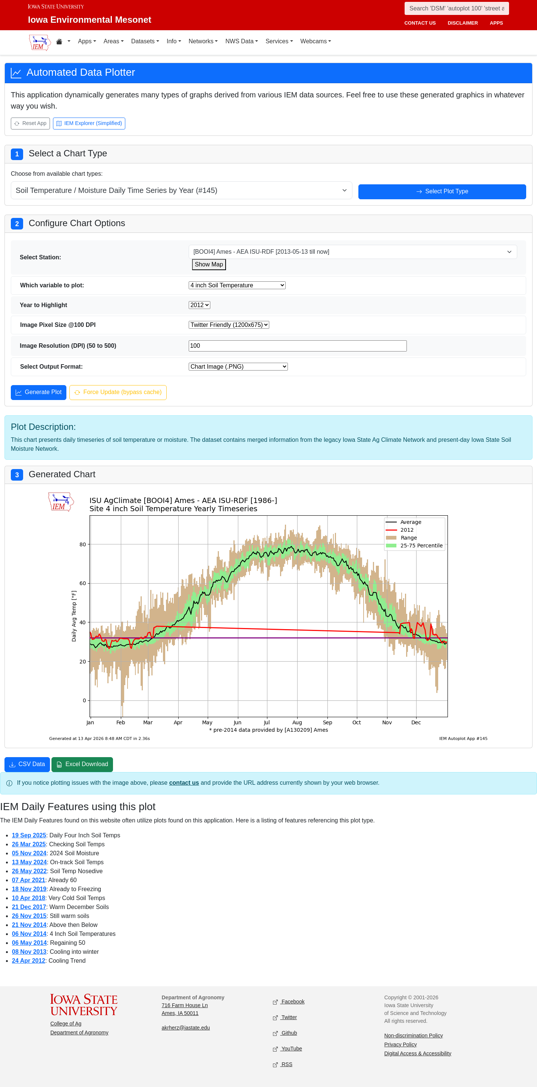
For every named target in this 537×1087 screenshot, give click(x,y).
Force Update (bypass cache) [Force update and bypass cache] (117, 392)
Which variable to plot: (52, 285)
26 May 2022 (29, 871)
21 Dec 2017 (29, 907)
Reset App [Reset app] (30, 124)
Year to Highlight (43, 305)
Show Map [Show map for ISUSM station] (209, 264)
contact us (420, 23)
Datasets (143, 41)
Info (172, 41)
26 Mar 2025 (29, 844)
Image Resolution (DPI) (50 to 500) (68, 346)
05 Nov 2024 (29, 853)
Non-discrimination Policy (413, 1035)
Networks (201, 41)
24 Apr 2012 (28, 961)
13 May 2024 (29, 862)
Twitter (285, 1017)
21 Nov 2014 (29, 925)
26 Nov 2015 (29, 916)
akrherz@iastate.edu (186, 1028)
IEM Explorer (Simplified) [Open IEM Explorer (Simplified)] (89, 124)
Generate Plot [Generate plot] (39, 392)
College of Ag (65, 1024)
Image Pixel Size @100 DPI (57, 325)
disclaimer (463, 23)
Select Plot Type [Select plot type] (442, 192)
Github (285, 1033)
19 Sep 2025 (29, 835)
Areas (111, 41)
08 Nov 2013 (29, 952)
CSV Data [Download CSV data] (27, 764)
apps (496, 23)
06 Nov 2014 (29, 934)
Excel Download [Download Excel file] (82, 764)
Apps (84, 41)
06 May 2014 (29, 943)
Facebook (289, 1001)
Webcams (314, 41)
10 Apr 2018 (28, 898)
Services (277, 41)
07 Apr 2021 (28, 880)
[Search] (457, 8)
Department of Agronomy (79, 1033)
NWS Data (239, 41)
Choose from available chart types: (57, 174)
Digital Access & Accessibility (418, 1053)
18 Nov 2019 (29, 889)
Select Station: (40, 257)
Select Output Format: (51, 366)
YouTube (287, 1048)
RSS (282, 1064)
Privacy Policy (400, 1044)
